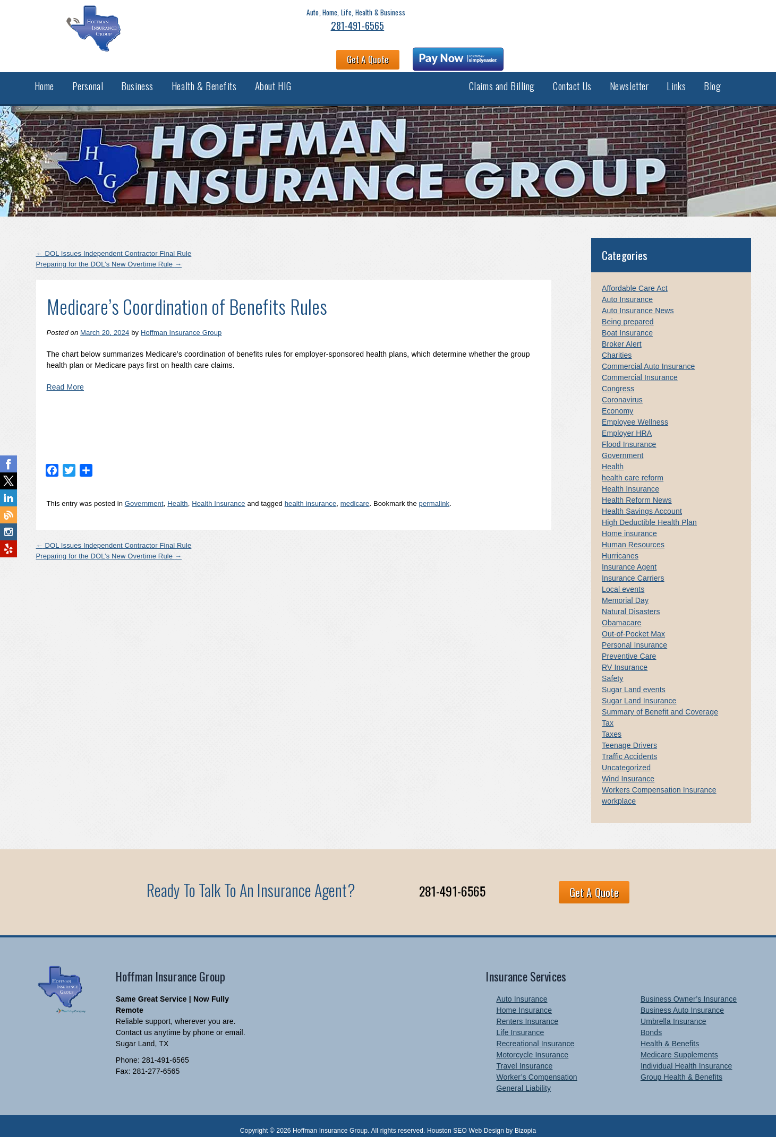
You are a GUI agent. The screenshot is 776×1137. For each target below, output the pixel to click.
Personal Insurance (634, 635)
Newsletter (629, 78)
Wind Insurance (628, 769)
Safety (613, 669)
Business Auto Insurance (682, 1000)
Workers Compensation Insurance (659, 780)
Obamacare (621, 613)
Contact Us (572, 78)
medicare (355, 494)
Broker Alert (622, 334)
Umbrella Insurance (673, 1011)
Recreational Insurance (535, 1034)
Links (676, 78)
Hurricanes (620, 546)
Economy (617, 401)
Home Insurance (524, 1000)
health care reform (632, 468)
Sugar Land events (634, 680)
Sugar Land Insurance (639, 691)
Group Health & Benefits (681, 1067)
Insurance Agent (629, 557)
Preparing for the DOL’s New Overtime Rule (109, 255)
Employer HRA (627, 423)
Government (144, 494)
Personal (88, 78)
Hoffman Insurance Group (181, 323)
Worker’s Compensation (536, 1067)
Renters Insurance (527, 1011)
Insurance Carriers (633, 568)
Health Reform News (637, 490)
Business (137, 78)
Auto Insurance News (638, 301)
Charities (617, 345)
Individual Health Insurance (686, 1056)
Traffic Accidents (629, 747)
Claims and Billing (502, 78)
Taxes (611, 724)
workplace (619, 791)
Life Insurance (520, 1023)
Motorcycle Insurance (532, 1045)
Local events (623, 579)
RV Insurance (624, 657)
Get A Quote (553, 30)
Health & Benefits (204, 78)
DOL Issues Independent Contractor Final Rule (114, 244)
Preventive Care (629, 646)
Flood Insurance (629, 434)
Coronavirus (622, 390)
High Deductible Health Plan (649, 513)
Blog (712, 78)
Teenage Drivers (629, 735)
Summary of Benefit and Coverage (660, 702)
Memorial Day (625, 591)
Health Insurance (218, 494)
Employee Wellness (635, 412)
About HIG (273, 78)
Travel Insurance (524, 1056)
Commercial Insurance (640, 368)
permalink (434, 494)
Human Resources (633, 535)
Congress (618, 379)
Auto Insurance (627, 290)
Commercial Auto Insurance (648, 356)
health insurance (311, 494)
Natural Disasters (631, 602)
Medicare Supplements (679, 1045)
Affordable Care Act (635, 278)
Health (177, 494)
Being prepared (628, 312)
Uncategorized (626, 758)
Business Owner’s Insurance (689, 989)
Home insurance (629, 524)
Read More (65, 377)
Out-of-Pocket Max (633, 624)
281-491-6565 (181, 38)
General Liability (523, 1078)
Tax (607, 713)
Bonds (651, 1023)
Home (44, 78)
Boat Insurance (627, 323)
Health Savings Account (642, 501)
